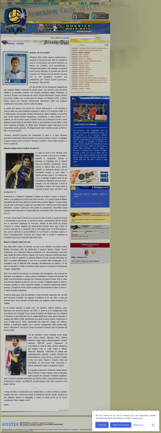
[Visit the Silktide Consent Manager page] (153, 425)
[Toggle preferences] (138, 425)
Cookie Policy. (137, 418)
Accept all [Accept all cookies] (102, 425)
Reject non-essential (121, 425)
